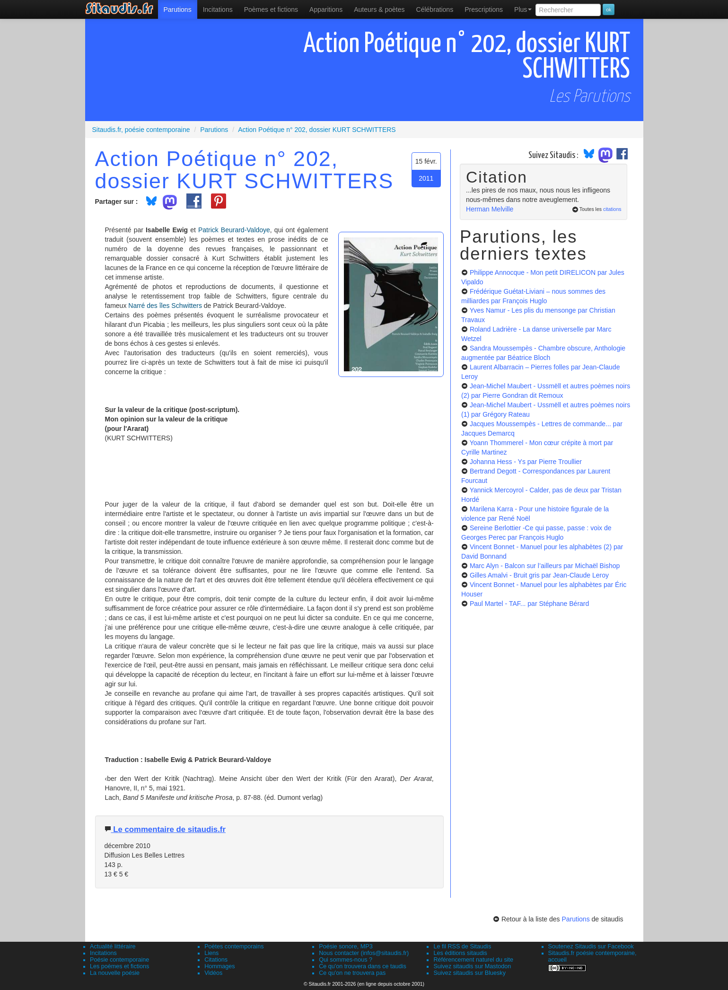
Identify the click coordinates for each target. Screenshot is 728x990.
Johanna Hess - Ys (526, 461)
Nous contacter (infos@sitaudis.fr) (364, 953)
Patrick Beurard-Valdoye (234, 230)
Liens (211, 953)
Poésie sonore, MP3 (345, 946)
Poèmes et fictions (271, 9)
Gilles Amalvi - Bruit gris (539, 575)
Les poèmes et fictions (119, 966)
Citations (216, 959)
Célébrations (435, 9)
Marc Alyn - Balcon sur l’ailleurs (545, 565)
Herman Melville (489, 209)
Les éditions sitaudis (460, 953)
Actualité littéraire (113, 946)
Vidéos (213, 973)
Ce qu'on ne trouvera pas (352, 973)
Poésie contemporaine (119, 959)
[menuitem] (177, 9)
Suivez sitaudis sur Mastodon (472, 966)
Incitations (103, 953)
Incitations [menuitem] (218, 9)
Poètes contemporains (233, 946)
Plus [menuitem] (523, 9)
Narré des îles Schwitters (165, 305)
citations (612, 209)
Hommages (219, 966)
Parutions (178, 9)
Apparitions (325, 9)
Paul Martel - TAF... (529, 603)
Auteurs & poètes (379, 9)
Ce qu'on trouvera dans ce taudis (362, 966)
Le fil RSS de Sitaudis (462, 946)
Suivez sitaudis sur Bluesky (469, 973)
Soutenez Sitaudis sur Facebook (591, 946)
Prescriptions (484, 9)
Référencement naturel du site (473, 959)
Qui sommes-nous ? (345, 959)
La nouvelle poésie (115, 973)
